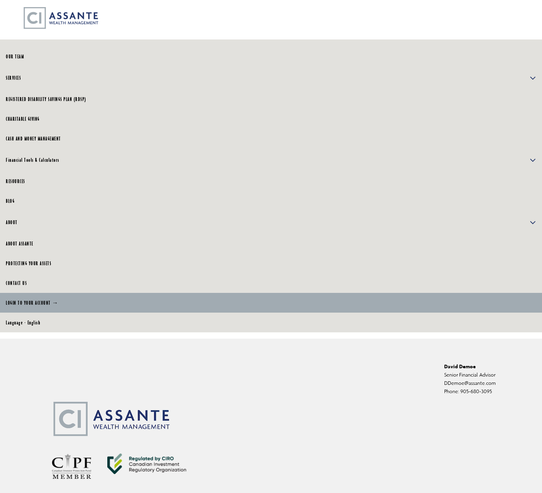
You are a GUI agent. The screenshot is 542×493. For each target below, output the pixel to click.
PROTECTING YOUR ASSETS (28, 263)
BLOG (10, 201)
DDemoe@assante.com (470, 383)
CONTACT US (16, 283)
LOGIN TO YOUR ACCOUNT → (32, 303)
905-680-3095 (476, 391)
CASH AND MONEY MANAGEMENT (33, 138)
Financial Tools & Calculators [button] (271, 160)
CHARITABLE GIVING (23, 119)
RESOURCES (15, 181)
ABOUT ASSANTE (20, 243)
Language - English (23, 322)
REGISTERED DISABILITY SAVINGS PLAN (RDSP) (46, 99)
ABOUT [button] (271, 222)
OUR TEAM (15, 56)
